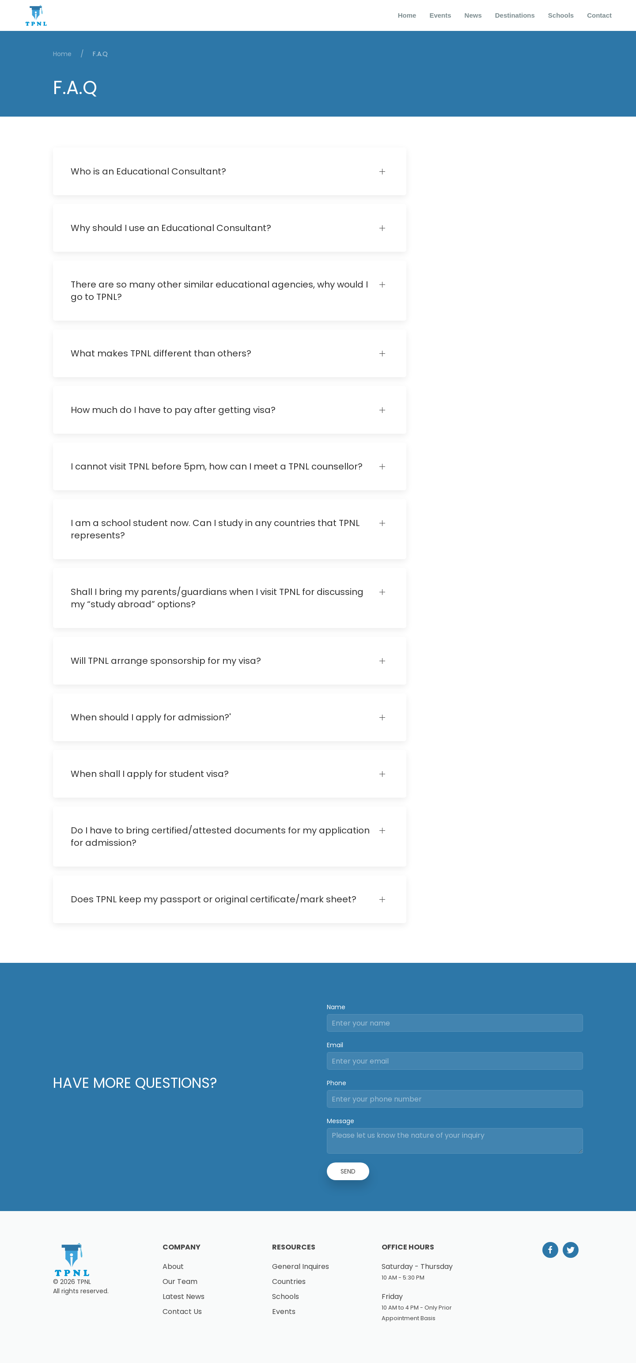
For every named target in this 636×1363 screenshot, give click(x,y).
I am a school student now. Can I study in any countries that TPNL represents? (215, 529)
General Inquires (300, 1266)
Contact (599, 15)
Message (340, 1121)
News (473, 15)
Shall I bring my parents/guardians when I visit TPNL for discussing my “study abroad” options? (217, 598)
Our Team (180, 1281)
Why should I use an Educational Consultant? (171, 228)
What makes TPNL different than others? (161, 353)
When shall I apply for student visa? (150, 774)
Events (440, 15)
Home (407, 15)
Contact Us (182, 1311)
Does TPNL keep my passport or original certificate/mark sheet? (213, 899)
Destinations (515, 15)
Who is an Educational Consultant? (148, 171)
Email (335, 1045)
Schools (561, 15)
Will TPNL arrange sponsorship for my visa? (166, 661)
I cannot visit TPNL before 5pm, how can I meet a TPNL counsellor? (217, 466)
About (173, 1266)
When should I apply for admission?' (151, 717)
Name (336, 1007)
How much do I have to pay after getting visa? (173, 410)
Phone (336, 1083)
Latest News (183, 1296)
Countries (289, 1281)
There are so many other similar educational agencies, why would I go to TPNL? (219, 290)
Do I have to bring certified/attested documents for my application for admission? (220, 836)
